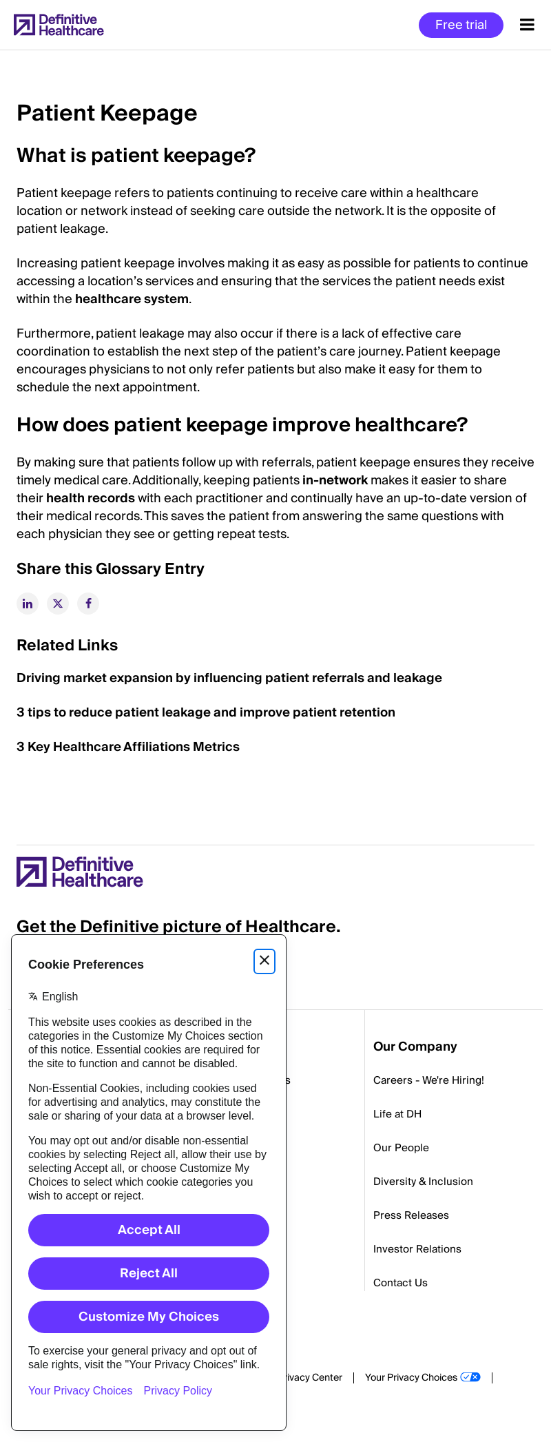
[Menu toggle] (527, 24)
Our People (401, 1147)
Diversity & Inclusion (423, 1181)
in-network (335, 480)
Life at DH (397, 1114)
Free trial (461, 25)
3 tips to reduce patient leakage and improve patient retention (206, 712)
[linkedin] (28, 604)
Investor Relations (417, 1249)
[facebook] (88, 604)
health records (90, 498)
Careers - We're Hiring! (428, 1080)
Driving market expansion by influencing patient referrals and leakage (229, 678)
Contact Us (400, 1282)
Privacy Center (310, 1378)
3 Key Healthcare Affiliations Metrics (128, 747)
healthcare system (132, 299)
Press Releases (411, 1215)
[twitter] (58, 604)
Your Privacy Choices (411, 1378)
